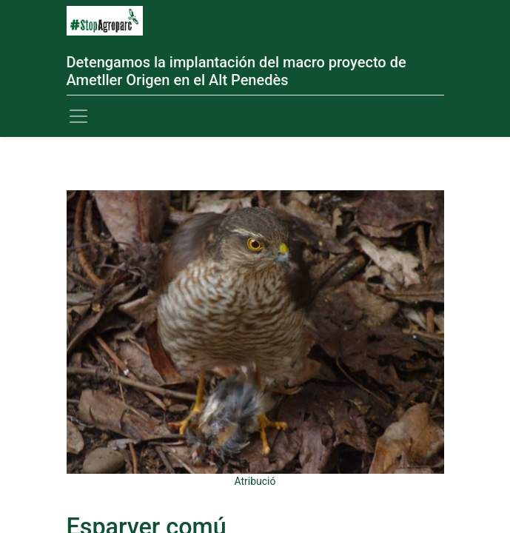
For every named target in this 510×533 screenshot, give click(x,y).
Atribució (254, 481)
